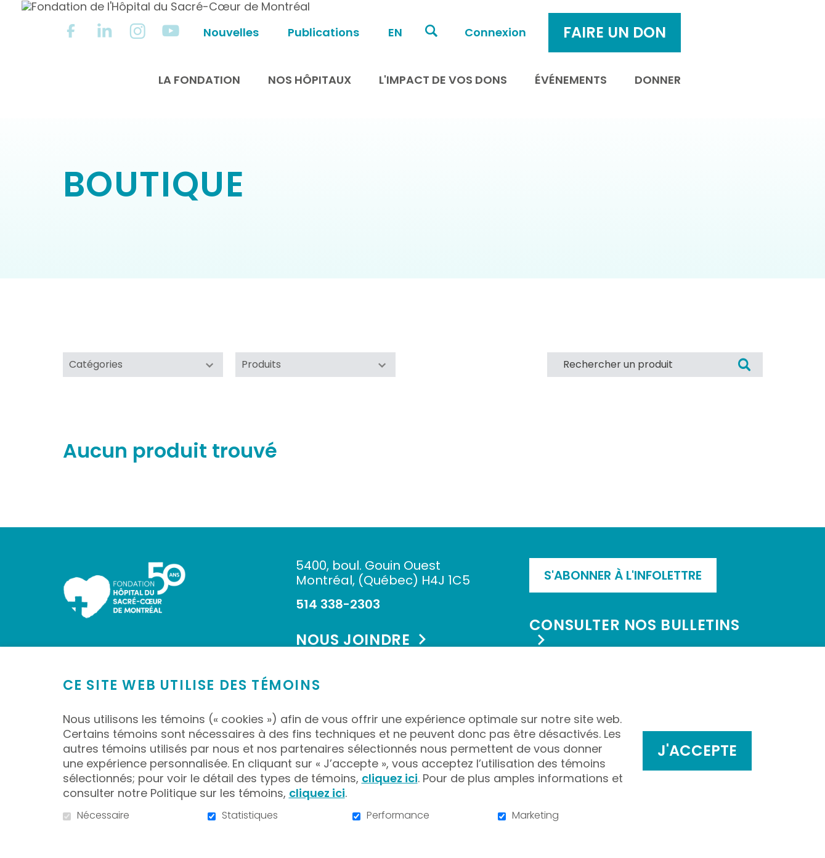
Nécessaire (103, 815)
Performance (398, 815)
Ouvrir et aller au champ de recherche (533, 18)
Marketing (535, 815)
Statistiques (250, 815)
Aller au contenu (9, 9)
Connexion (597, 19)
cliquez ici (390, 778)
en (497, 19)
